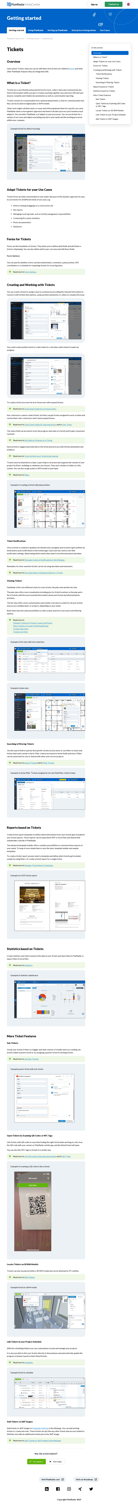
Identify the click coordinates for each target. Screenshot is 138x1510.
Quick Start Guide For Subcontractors (40, 424)
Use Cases (105, 30)
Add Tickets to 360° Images (107, 119)
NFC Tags (66, 1156)
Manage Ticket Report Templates (38, 865)
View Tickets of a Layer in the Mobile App (30, 626)
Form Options (30, 272)
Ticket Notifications (104, 74)
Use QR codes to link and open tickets (40, 1156)
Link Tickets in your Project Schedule (111, 115)
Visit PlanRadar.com (50, 1479)
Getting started (16, 30)
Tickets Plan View (20, 629)
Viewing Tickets (102, 78)
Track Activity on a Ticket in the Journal (41, 456)
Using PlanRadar (35, 30)
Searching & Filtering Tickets (107, 82)
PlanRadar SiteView (40, 1428)
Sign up (94, 4)
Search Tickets (30, 763)
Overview (97, 53)
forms (72, 68)
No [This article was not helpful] (56, 1461)
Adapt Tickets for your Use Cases (107, 61)
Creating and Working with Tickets (107, 70)
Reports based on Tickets (103, 87)
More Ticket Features (102, 95)
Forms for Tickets (100, 66)
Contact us (113, 4)
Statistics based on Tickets (104, 91)
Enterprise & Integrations (84, 30)
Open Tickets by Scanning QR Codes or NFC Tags (110, 104)
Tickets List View (20, 632)
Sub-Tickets (100, 99)
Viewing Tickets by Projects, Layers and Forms (32, 623)
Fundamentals (47, 38)
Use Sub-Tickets (31, 1059)
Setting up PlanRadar (58, 30)
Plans (26, 475)
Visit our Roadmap (84, 1479)
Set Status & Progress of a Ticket (38, 440)
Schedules (28, 1362)
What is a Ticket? (100, 57)
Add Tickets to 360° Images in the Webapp (42, 1440)
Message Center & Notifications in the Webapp (44, 560)
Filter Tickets (48, 763)
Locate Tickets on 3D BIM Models (110, 110)
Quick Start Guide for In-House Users (40, 409)
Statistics (28, 965)
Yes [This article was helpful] (36, 1461)
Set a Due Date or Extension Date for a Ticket (43, 572)
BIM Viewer (29, 1277)
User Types (67, 424)
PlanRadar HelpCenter (15, 38)
